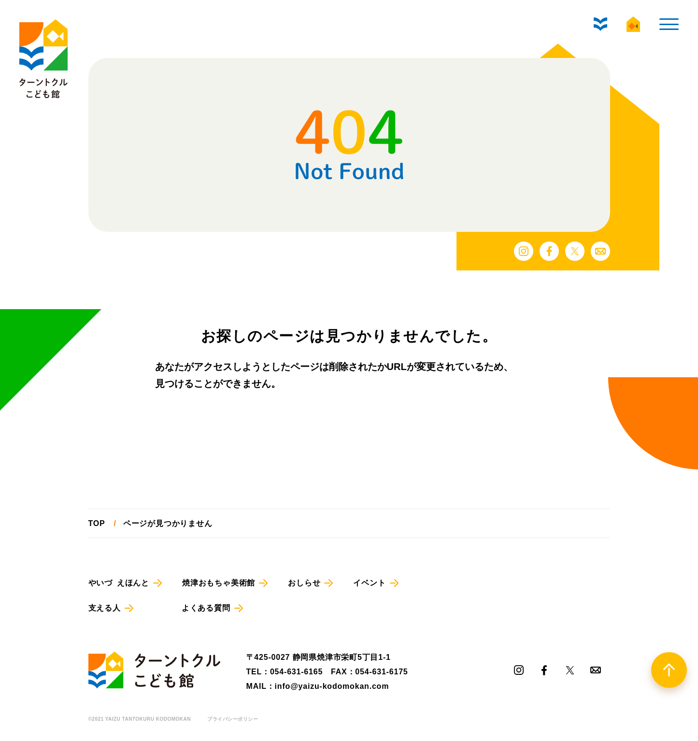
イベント (369, 583)
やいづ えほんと (118, 583)
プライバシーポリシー (232, 719)
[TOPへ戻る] (669, 670)
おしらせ (304, 583)
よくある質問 (206, 608)
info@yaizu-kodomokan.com (332, 686)
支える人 (104, 608)
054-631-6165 (296, 672)
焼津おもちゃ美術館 (218, 583)
